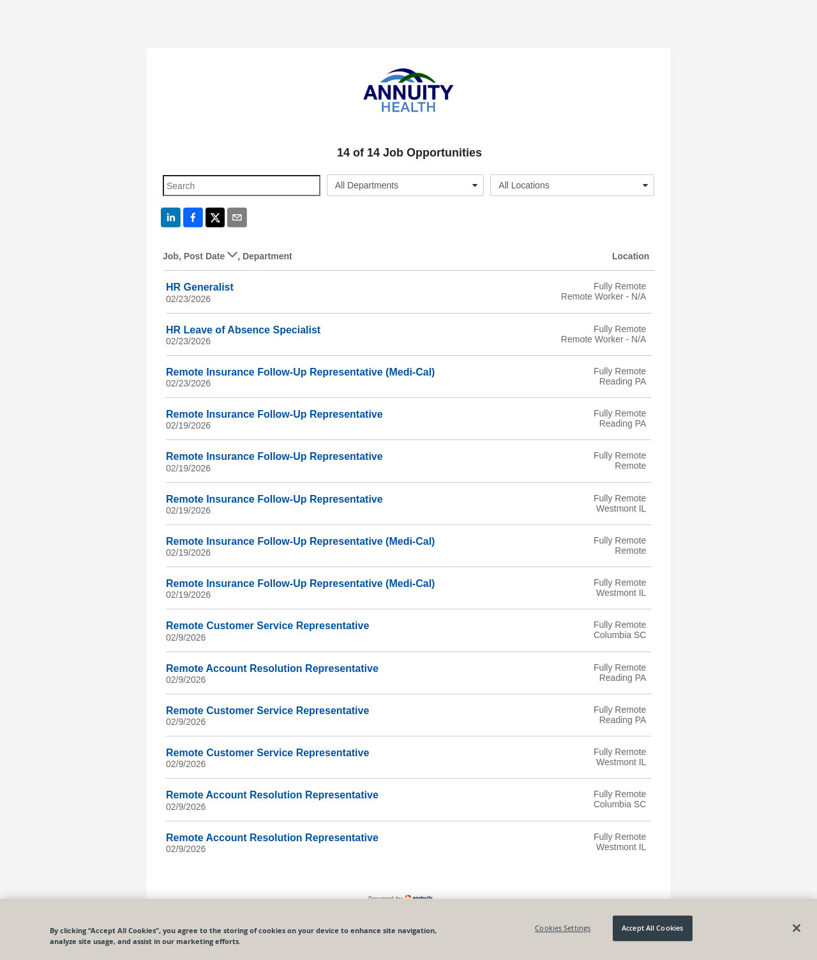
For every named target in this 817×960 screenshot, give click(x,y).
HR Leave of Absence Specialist (243, 329)
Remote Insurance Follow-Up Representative (274, 414)
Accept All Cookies (652, 928)
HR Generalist (200, 287)
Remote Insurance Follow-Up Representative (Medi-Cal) (300, 372)
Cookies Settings (562, 928)
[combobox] (405, 185)
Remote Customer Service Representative (267, 625)
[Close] (797, 928)
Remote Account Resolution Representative (272, 668)
